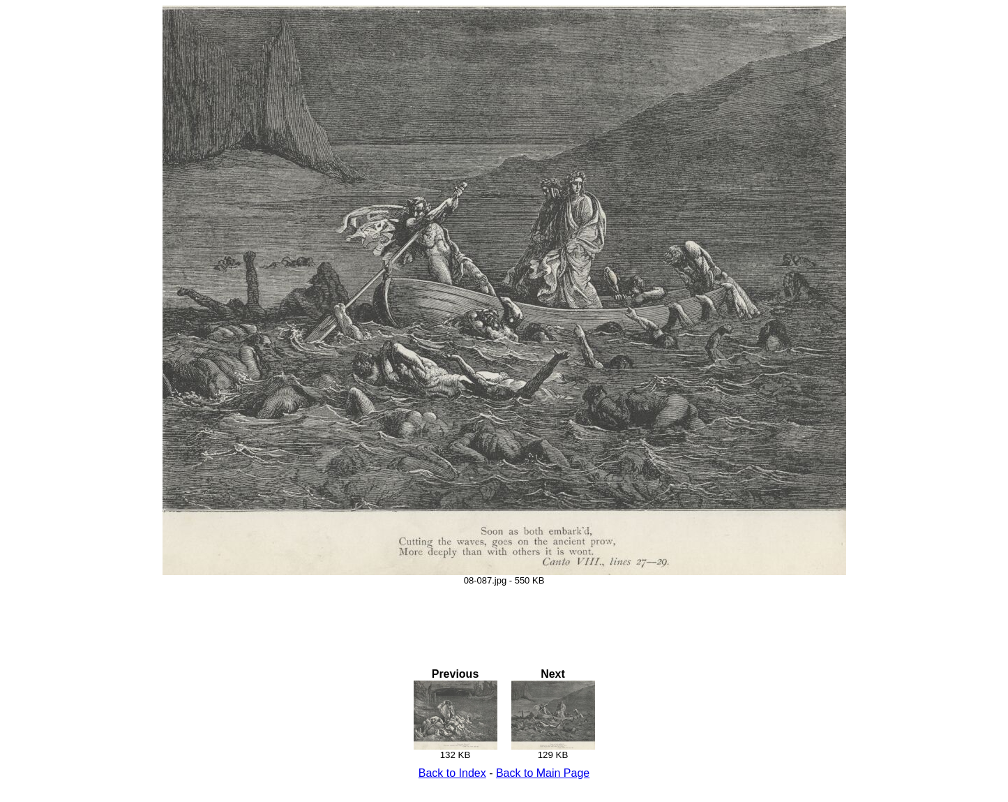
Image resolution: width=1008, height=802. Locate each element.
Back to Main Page (542, 773)
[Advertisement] (504, 617)
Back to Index (452, 773)
